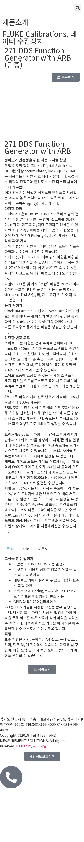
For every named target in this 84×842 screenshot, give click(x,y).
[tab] (10, 549)
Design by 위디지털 (31, 746)
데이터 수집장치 (39, 37)
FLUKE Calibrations (34, 33)
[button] (77, 8)
